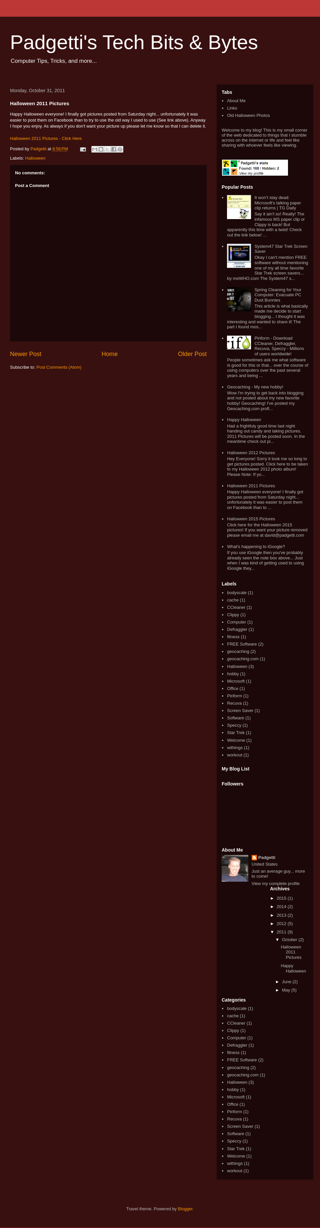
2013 (282, 915)
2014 (282, 906)
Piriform (234, 695)
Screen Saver (240, 710)
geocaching (238, 651)
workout (234, 754)
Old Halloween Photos (248, 115)
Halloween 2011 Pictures (251, 485)
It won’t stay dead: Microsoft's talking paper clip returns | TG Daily (277, 202)
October (290, 939)
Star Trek (236, 732)
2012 (282, 923)
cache (233, 599)
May (286, 990)
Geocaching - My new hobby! (255, 386)
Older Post (192, 354)
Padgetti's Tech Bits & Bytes (134, 42)
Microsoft (236, 681)
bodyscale (237, 592)
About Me (236, 100)
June (287, 981)
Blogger (185, 1208)
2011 (282, 931)
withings (235, 747)
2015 (282, 898)
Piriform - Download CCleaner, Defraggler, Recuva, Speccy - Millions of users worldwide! (279, 346)
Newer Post (25, 354)
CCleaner (236, 607)
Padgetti (266, 857)
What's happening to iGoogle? (256, 546)
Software (235, 717)
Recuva (234, 703)
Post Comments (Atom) (59, 367)
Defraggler (237, 629)
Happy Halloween (244, 419)
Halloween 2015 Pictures (251, 518)
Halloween (35, 158)
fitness (233, 636)
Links (232, 108)
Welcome (236, 740)
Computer (236, 622)
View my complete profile (276, 883)
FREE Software (242, 644)
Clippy (233, 614)
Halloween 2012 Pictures (251, 452)
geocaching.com (243, 658)
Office (232, 688)
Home (110, 354)
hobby (233, 673)
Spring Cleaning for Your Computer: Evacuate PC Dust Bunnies (277, 295)
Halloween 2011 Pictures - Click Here (46, 138)
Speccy (234, 725)
